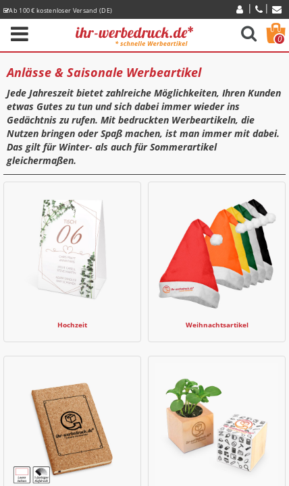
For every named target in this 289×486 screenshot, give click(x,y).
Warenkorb (279, 39)
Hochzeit (72, 325)
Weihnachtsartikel (217, 325)
